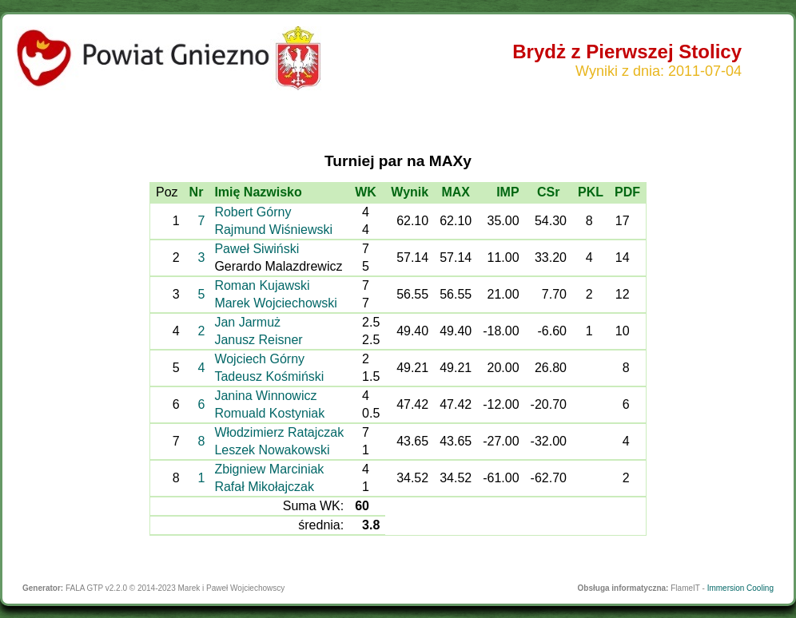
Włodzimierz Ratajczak (279, 432)
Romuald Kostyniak (269, 413)
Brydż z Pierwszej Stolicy (627, 51)
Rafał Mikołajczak (263, 486)
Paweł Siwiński (256, 249)
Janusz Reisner (258, 340)
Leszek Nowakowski (271, 450)
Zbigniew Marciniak (269, 469)
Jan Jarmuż (247, 322)
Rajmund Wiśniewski (273, 229)
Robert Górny (252, 212)
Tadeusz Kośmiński (269, 376)
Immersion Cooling (740, 588)
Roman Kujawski (261, 285)
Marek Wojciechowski (275, 303)
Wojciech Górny (259, 359)
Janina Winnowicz (265, 395)
